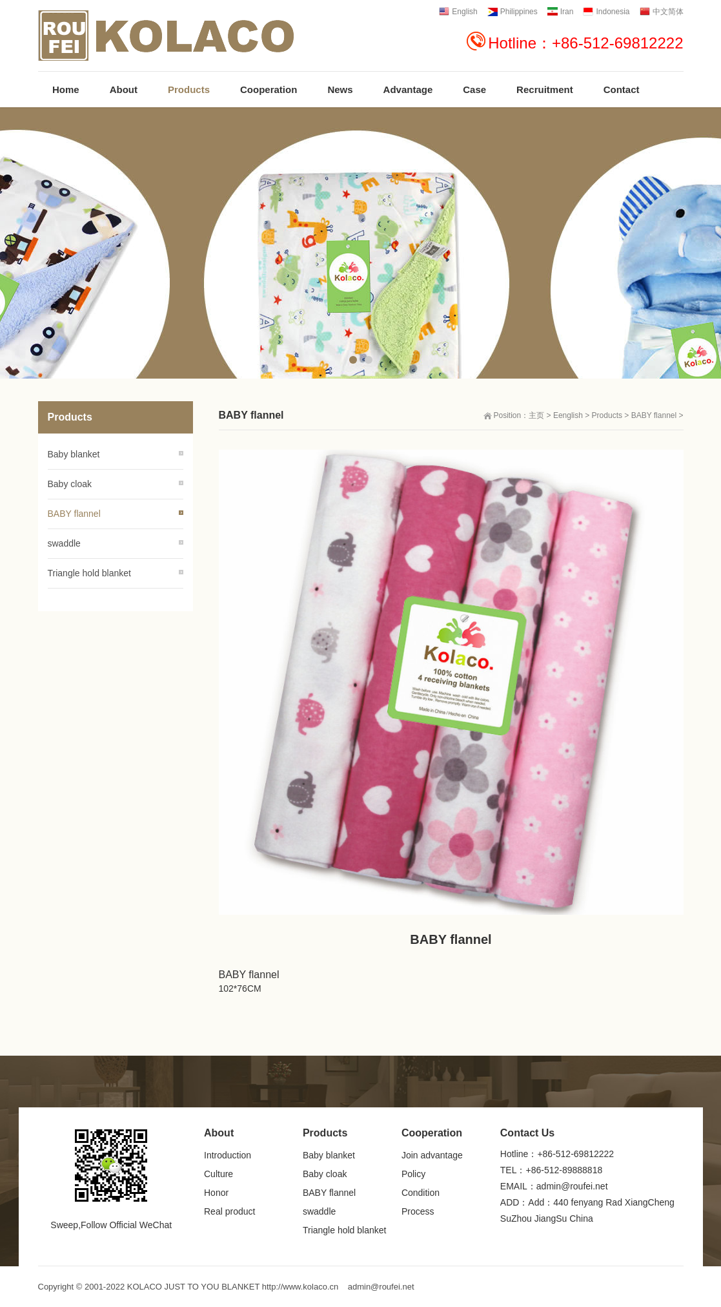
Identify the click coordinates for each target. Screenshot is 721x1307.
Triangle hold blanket (89, 573)
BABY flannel (654, 415)
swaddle (64, 543)
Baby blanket (74, 454)
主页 (536, 415)
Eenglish (568, 415)
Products (607, 415)
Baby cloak (70, 484)
